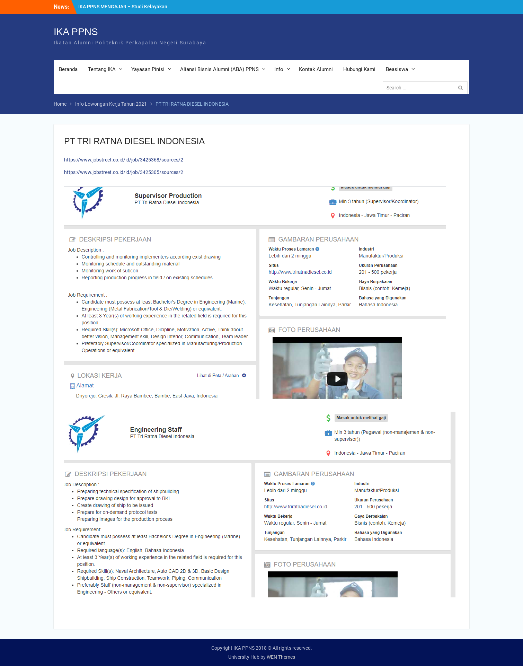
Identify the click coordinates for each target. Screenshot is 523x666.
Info (278, 69)
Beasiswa (397, 69)
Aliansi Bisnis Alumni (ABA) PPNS (219, 69)
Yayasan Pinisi (148, 69)
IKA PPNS (76, 31)
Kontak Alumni (316, 69)
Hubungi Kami (359, 69)
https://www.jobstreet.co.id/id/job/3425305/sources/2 (123, 172)
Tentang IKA (102, 69)
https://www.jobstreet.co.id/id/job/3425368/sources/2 (123, 160)
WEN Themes (281, 657)
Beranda (68, 69)
